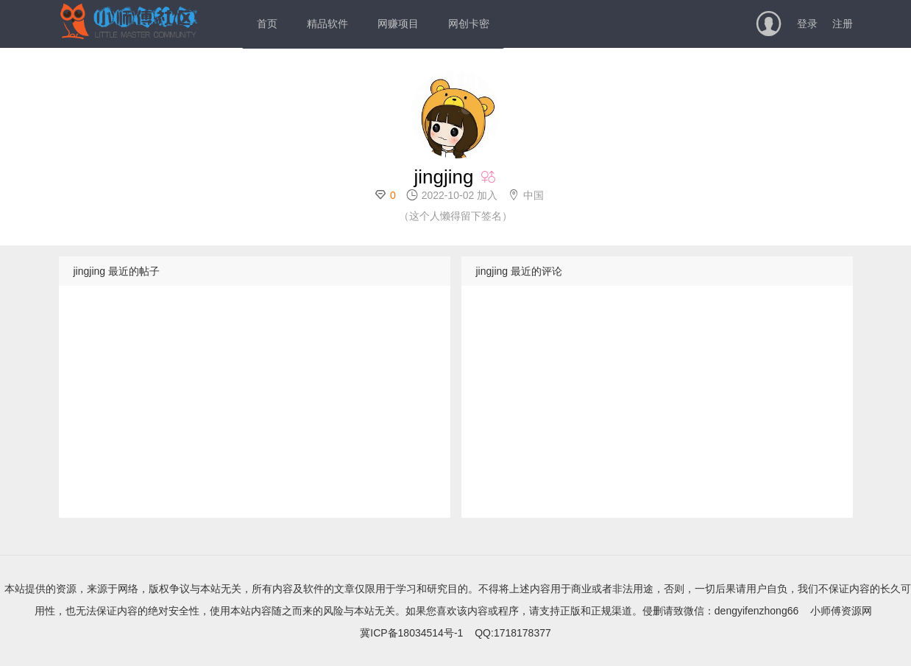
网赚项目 (398, 23)
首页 (267, 23)
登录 (807, 23)
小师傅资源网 (841, 611)
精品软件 (327, 23)
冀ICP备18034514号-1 (411, 633)
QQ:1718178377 (513, 633)
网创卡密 (468, 23)
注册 (842, 23)
